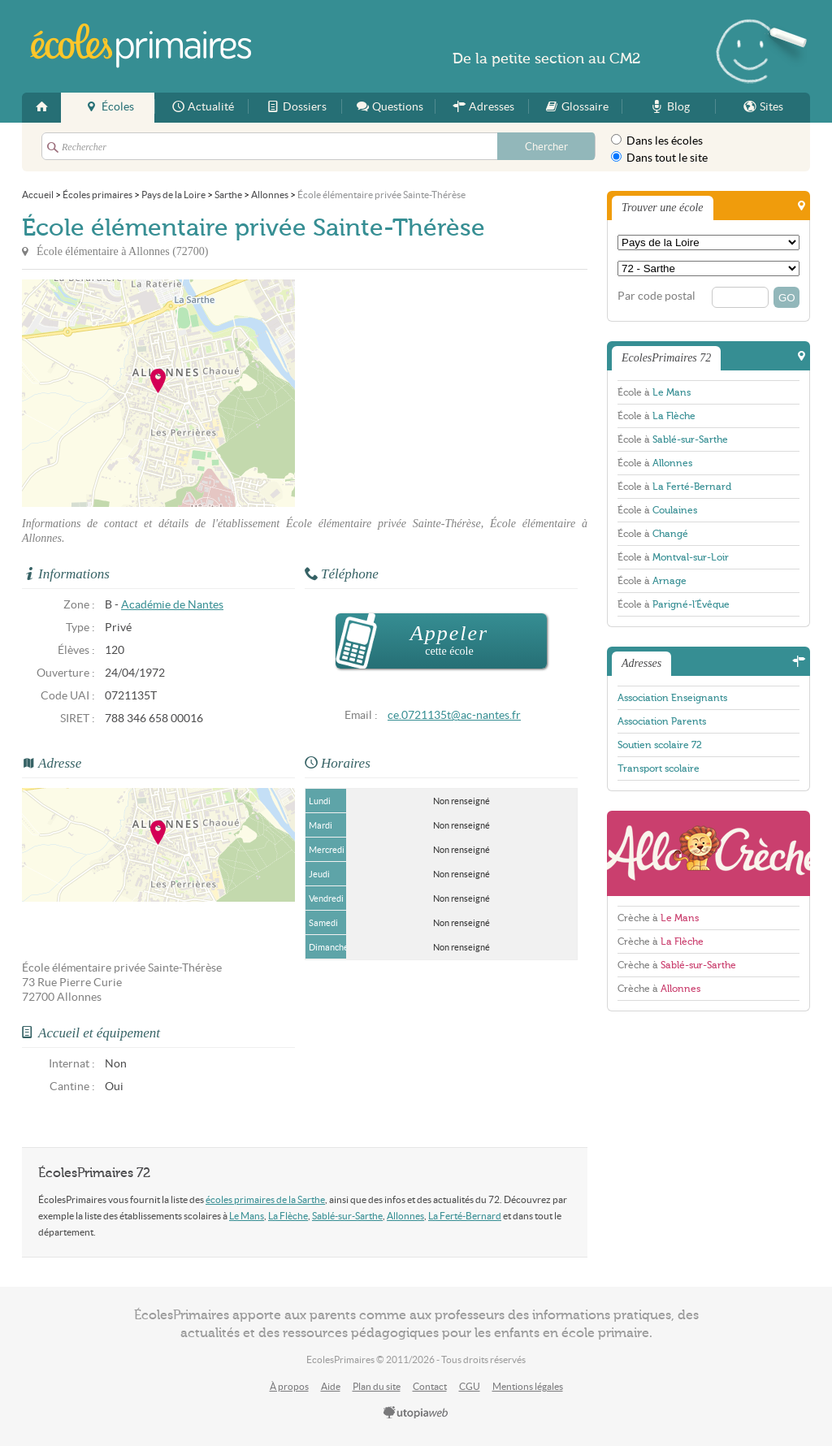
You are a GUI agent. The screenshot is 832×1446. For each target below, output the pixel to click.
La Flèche (288, 1215)
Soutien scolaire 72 (660, 745)
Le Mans (246, 1215)
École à (654, 392)
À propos (289, 1386)
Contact (430, 1386)
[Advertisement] (441, 393)
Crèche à (658, 918)
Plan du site (377, 1386)
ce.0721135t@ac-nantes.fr (454, 715)
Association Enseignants (672, 698)
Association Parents (662, 721)
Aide (330, 1386)
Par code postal (657, 296)
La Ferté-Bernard (464, 1215)
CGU (469, 1386)
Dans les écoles (657, 140)
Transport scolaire (659, 768)
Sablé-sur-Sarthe (347, 1215)
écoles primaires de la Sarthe (265, 1199)
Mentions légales (527, 1386)
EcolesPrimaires (142, 45)
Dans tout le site (659, 157)
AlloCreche (708, 853)
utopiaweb (416, 1413)
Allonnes (405, 1215)
